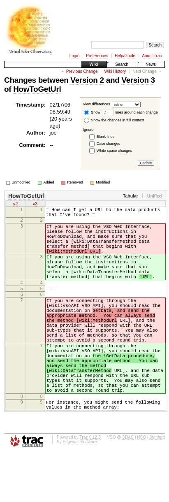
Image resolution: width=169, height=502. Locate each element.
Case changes (108, 144)
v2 (15, 204)
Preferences (97, 55)
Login (74, 55)
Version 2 (87, 80)
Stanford (157, 486)
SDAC (128, 486)
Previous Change (82, 71)
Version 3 (138, 80)
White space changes (114, 151)
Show (92, 112)
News (151, 64)
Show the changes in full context (114, 120)
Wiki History (115, 71)
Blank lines (106, 137)
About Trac (152, 55)
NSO (141, 486)
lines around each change (130, 112)
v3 (35, 204)
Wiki (94, 64)
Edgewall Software (80, 491)
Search (121, 64)
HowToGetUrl (37, 89)
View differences (96, 104)
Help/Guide (125, 55)
